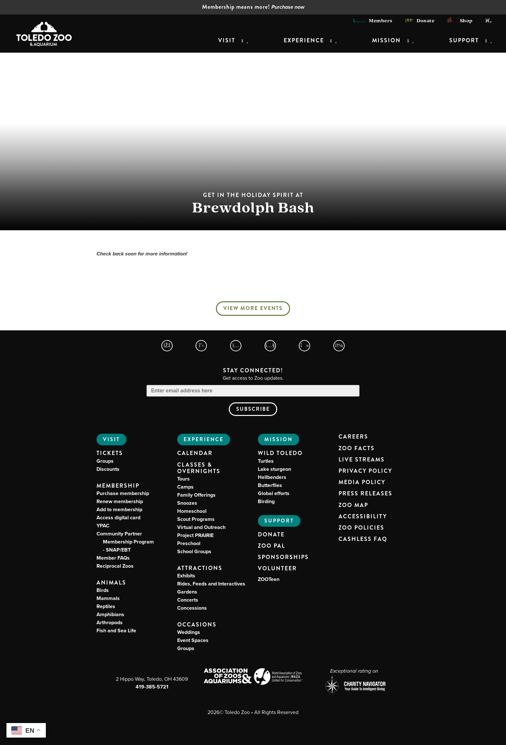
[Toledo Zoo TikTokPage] (304, 345)
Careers (353, 437)
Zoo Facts (357, 448)
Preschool (188, 543)
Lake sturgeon (274, 469)
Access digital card (118, 517)
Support (464, 40)
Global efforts (273, 493)
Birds (102, 590)
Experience (304, 40)
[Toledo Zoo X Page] (201, 345)
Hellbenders (272, 477)
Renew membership (119, 501)
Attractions (199, 568)
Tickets (109, 453)
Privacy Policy (365, 471)
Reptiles (105, 606)
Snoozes (187, 503)
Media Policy (362, 482)
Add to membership (119, 509)
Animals (111, 583)
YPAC (102, 525)
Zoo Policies (361, 528)
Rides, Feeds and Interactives (211, 583)
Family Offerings (196, 495)
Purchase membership (122, 493)
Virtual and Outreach (201, 527)
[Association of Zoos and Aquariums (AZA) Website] (227, 676)
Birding (266, 501)
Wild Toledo (280, 453)
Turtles (266, 461)
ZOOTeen (268, 579)
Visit (226, 40)
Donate (420, 20)
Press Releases (365, 494)
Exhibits (186, 575)
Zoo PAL (271, 546)
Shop (459, 20)
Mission (386, 40)
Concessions (192, 608)
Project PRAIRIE (195, 535)
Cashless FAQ (363, 539)
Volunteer (277, 568)
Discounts (107, 469)
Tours (183, 478)
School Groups (194, 551)
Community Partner (125, 542)
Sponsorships (283, 557)
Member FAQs (113, 558)
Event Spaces (192, 640)
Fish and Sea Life (116, 630)
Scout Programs (196, 519)
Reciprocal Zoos (115, 566)
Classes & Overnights (198, 468)
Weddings (188, 632)
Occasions (197, 625)
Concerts (187, 600)
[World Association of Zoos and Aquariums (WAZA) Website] (278, 677)
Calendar (195, 453)
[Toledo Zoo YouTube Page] (270, 345)
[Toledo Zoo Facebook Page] (167, 345)
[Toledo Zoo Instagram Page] (235, 345)
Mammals (108, 598)
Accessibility (363, 516)
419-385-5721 (152, 686)
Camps (185, 487)
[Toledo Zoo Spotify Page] (339, 345)
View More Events (253, 308)
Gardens (187, 591)
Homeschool (192, 511)
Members (372, 20)
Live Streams (362, 460)
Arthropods (109, 622)
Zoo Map (353, 505)
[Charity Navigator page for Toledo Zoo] (354, 686)
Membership (117, 486)
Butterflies (270, 485)
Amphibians (110, 614)
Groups (105, 461)
